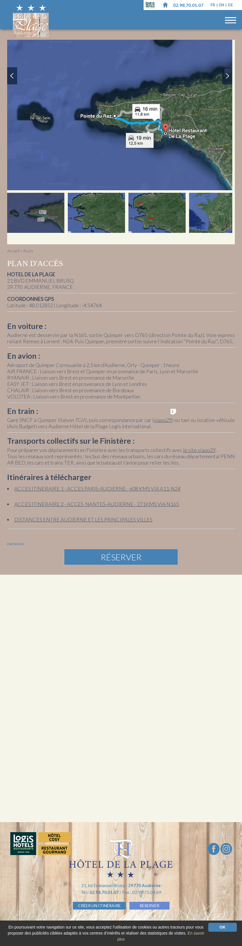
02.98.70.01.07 (188, 5)
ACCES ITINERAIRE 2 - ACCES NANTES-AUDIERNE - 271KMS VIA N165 (96, 504)
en (222, 5)
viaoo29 (163, 420)
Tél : (100, 892)
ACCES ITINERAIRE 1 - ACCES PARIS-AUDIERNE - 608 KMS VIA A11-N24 (97, 488)
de (230, 5)
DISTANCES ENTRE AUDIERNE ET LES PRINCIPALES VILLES (83, 519)
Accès (28, 250)
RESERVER (149, 905)
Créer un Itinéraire (99, 905)
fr (213, 5)
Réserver (121, 557)
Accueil (13, 250)
